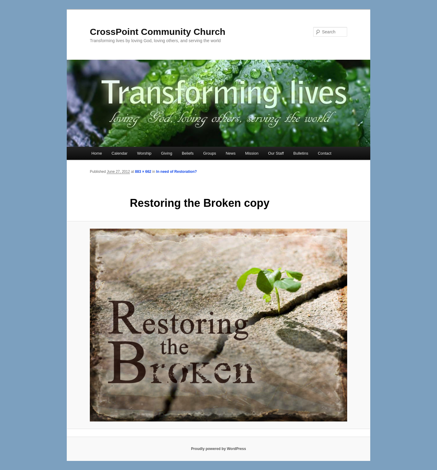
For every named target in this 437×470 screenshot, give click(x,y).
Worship (144, 153)
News (231, 153)
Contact (324, 153)
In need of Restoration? (176, 172)
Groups (209, 153)
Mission (252, 153)
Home (96, 153)
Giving (166, 153)
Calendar (119, 153)
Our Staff (276, 153)
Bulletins (300, 153)
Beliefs (188, 153)
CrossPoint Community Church (157, 32)
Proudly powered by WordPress (218, 449)
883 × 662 (143, 172)
